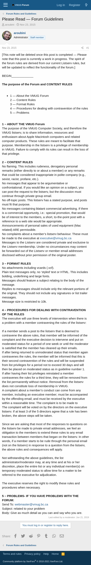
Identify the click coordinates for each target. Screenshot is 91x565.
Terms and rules (12, 553)
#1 (87, 47)
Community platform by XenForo (33, 561)
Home (55, 553)
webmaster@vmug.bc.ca (31, 504)
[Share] (82, 48)
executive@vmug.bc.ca (55, 238)
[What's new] (86, 5)
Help (46, 553)
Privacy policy (32, 553)
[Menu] (5, 5)
